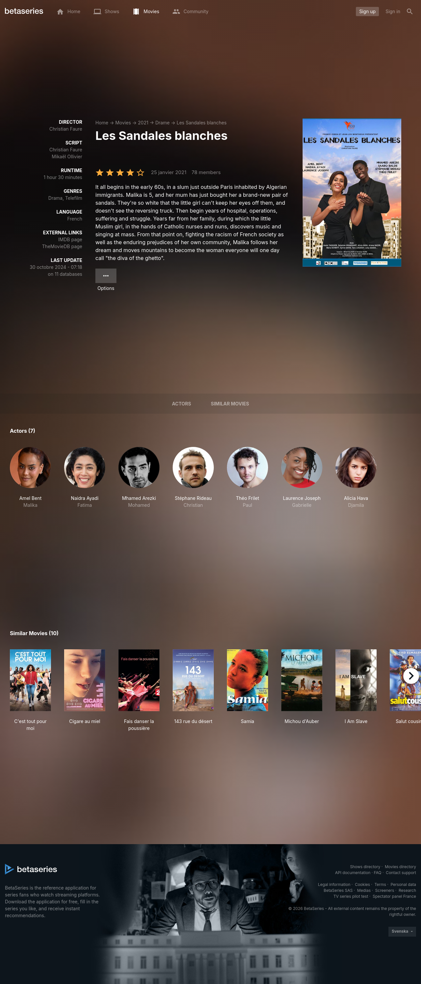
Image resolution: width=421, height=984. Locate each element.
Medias (364, 890)
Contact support (401, 872)
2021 (143, 122)
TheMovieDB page (62, 246)
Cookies (362, 884)
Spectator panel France (394, 896)
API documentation (352, 872)
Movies (123, 122)
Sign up (367, 11)
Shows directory (365, 866)
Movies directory (400, 866)
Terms (380, 884)
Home (101, 122)
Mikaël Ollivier (67, 156)
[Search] (410, 11)
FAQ (377, 872)
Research (407, 890)
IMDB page (70, 239)
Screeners (384, 890)
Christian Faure (65, 129)
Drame (162, 122)
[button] (30, 477)
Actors (181, 403)
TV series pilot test (351, 896)
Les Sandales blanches (202, 122)
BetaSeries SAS (338, 890)
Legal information (334, 884)
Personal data (403, 884)
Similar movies (230, 403)
